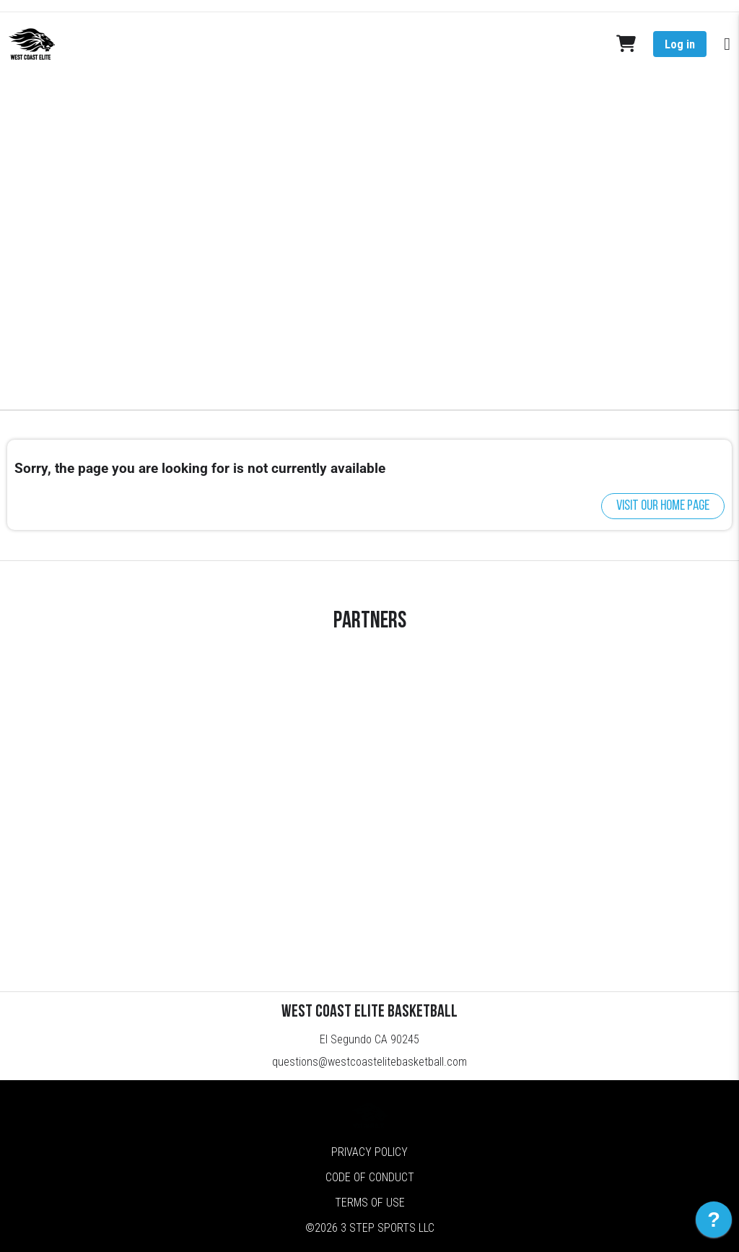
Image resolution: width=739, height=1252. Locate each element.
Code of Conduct (369, 1177)
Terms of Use (370, 1202)
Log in (680, 44)
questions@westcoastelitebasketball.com (369, 1062)
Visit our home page (662, 506)
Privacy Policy (369, 1152)
